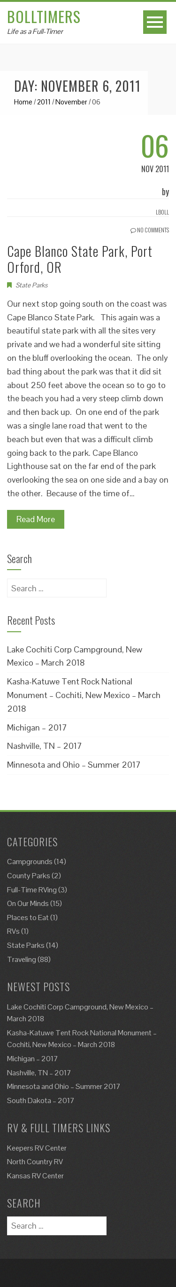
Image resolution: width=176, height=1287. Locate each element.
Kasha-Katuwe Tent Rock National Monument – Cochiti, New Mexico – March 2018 (84, 695)
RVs (13, 931)
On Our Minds (28, 903)
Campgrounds (30, 861)
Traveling (21, 959)
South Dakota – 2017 (41, 1100)
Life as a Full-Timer (35, 31)
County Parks (28, 876)
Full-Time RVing (32, 890)
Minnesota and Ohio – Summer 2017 (74, 764)
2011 (44, 101)
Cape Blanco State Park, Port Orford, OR (80, 259)
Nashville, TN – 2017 (44, 745)
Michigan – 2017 (37, 727)
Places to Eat (28, 917)
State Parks (31, 285)
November (71, 101)
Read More (35, 519)
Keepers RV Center (37, 1148)
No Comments (149, 230)
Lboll (162, 212)
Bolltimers (44, 16)
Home (23, 101)
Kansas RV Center (35, 1176)
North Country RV (35, 1162)
